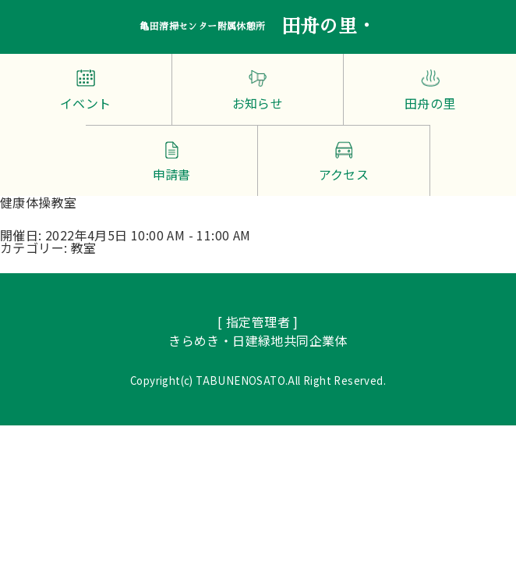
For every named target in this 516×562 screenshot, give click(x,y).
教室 (84, 247)
